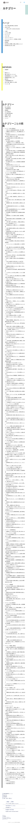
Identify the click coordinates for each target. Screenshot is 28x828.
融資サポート (7, 72)
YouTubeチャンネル (10, 805)
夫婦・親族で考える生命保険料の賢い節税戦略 (15, 247)
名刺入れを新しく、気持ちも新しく (13, 707)
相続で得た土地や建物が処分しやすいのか (14, 666)
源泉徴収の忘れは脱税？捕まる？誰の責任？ (14, 364)
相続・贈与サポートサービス (10, 74)
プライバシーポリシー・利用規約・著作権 (13, 39)
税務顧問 (6, 69)
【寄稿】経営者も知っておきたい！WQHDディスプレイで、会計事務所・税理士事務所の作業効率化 (15, 756)
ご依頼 (6, 31)
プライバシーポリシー (9, 37)
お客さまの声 (7, 27)
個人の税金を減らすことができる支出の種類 (14, 307)
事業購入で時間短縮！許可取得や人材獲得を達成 (15, 544)
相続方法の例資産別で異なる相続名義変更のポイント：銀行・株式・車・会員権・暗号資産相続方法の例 (15, 649)
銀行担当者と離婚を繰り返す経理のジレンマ (14, 527)
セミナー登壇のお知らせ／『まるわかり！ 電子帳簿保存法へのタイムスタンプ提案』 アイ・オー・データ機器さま (15, 779)
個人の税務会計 (8, 107)
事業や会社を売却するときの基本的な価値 (14, 545)
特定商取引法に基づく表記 (10, 45)
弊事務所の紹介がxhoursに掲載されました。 (15, 715)
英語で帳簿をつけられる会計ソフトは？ (13, 362)
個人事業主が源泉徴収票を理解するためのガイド (15, 418)
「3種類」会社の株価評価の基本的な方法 (14, 640)
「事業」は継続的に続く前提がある (13, 505)
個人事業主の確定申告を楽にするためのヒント (15, 405)
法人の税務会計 (8, 111)
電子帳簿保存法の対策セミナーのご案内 (13, 753)
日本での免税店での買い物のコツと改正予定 (14, 261)
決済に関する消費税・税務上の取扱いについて (14, 43)
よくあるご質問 (8, 32)
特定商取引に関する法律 (7, 818)
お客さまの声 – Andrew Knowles (13, 28)
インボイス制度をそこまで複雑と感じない (14, 467)
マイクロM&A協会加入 (10, 781)
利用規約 (6, 42)
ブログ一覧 (7, 36)
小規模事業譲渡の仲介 (9, 80)
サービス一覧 (7, 83)
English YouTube (10, 809)
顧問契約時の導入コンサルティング (13, 164)
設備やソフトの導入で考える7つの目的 (13, 465)
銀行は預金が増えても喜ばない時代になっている (15, 506)
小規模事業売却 (8, 108)
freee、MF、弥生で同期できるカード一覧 (14, 278)
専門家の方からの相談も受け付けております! (14, 289)
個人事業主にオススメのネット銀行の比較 (14, 445)
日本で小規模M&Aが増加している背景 (13, 315)
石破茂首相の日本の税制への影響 (12, 169)
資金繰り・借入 (8, 116)
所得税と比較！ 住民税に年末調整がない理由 (14, 326)
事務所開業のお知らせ (10, 783)
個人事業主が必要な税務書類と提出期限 (13, 397)
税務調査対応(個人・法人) (10, 77)
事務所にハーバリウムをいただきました (13, 759)
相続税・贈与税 (8, 115)
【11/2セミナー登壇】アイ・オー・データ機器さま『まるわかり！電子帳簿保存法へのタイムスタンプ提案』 (15, 769)
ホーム (4, 815)
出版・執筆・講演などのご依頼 (11, 82)
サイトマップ (7, 34)
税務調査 (6, 110)
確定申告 (6, 79)
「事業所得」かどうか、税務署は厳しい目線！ (15, 142)
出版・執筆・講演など (8, 798)
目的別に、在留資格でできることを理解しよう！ (15, 407)
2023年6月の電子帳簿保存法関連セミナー (14, 723)
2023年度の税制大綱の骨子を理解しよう (14, 468)
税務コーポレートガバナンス (11, 595)
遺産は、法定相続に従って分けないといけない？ (15, 655)
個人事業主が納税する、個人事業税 (13, 141)
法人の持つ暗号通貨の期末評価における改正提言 (15, 620)
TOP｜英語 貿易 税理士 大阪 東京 (11, 25)
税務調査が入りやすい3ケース (12, 597)
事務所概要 (7, 40)
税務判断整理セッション (8, 793)
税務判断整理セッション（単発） (11, 75)
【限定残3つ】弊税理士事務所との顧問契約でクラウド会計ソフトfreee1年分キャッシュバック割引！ (14, 385)
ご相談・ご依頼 (9, 801)
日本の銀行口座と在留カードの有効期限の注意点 (15, 150)
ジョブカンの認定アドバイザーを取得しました (15, 378)
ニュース (6, 118)
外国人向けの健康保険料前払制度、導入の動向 (15, 130)
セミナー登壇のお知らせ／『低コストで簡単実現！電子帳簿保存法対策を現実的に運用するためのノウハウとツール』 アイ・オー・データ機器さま (14, 774)
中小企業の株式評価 (8, 113)
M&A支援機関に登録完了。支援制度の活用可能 (15, 575)
